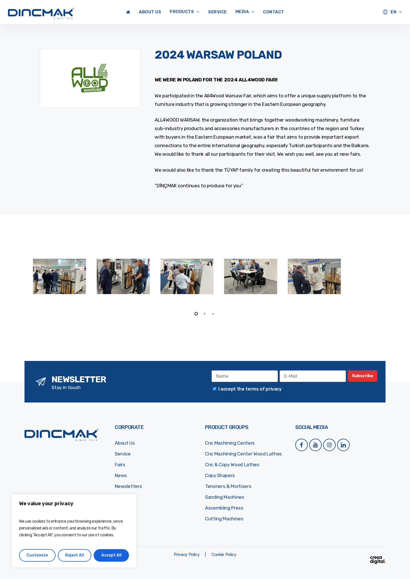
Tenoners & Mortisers (228, 486)
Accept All (111, 555)
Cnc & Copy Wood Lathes (232, 464)
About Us (125, 443)
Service (123, 454)
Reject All (74, 555)
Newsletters (128, 486)
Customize (37, 555)
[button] (186, 554)
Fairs (120, 464)
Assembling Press (224, 508)
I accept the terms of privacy (250, 389)
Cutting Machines (224, 518)
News (121, 475)
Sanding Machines (224, 497)
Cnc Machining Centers (230, 443)
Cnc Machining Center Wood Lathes (243, 454)
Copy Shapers (220, 475)
